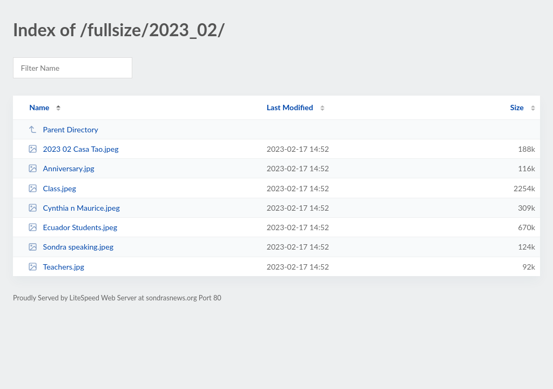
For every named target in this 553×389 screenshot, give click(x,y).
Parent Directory (63, 129)
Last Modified (290, 107)
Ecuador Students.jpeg (72, 227)
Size (517, 107)
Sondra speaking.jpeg (70, 246)
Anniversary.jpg (61, 168)
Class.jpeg (52, 188)
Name (39, 107)
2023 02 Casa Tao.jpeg (73, 148)
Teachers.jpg (56, 266)
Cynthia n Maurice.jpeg (74, 207)
